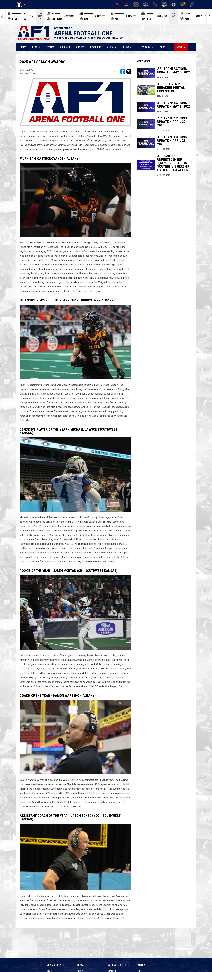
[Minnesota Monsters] (154, 4)
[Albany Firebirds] (117, 4)
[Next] (209, 16)
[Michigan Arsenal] (145, 4)
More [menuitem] (181, 47)
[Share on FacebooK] (122, 71)
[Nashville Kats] (164, 4)
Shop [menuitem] (164, 47)
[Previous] (2, 16)
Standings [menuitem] (95, 47)
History (80, 971)
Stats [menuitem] (112, 47)
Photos (141, 971)
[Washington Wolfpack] (192, 4)
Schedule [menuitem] (65, 47)
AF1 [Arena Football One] (22, 4)
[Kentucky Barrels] (136, 4)
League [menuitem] (129, 47)
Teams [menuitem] (50, 47)
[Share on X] (128, 71)
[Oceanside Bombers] (173, 4)
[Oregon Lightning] (183, 4)
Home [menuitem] (23, 47)
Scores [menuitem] (80, 47)
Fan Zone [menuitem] (147, 47)
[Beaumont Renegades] (126, 4)
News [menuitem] (37, 47)
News (49, 971)
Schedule (111, 971)
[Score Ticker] (106, 16)
